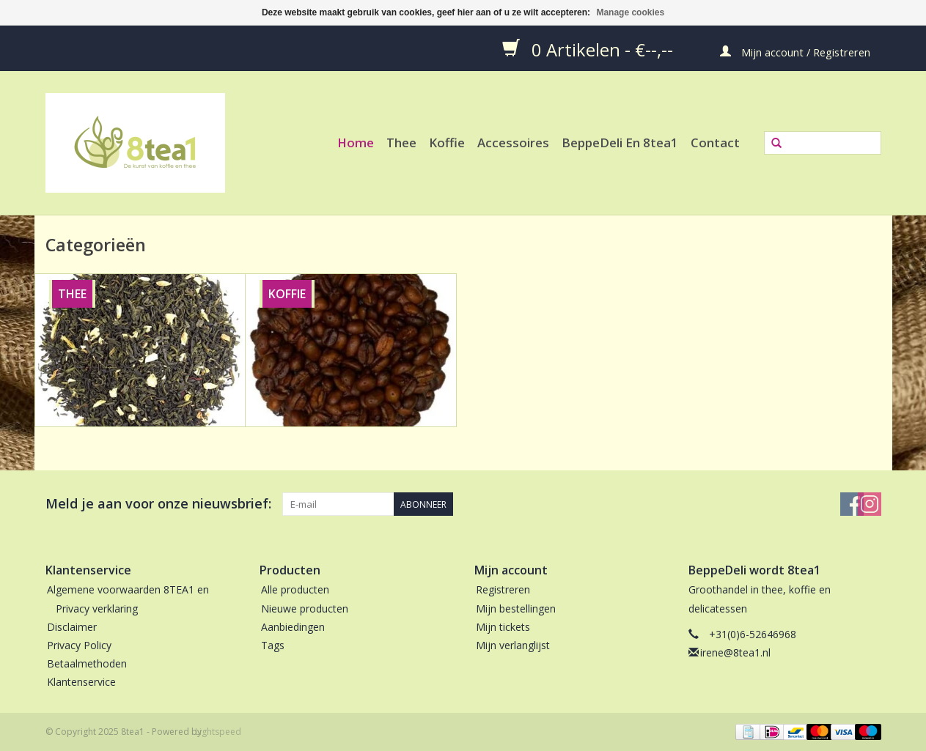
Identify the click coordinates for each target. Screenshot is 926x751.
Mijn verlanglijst (513, 645)
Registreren (503, 589)
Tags (272, 645)
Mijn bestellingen (516, 608)
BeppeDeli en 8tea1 (620, 142)
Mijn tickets (503, 627)
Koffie (447, 142)
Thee (401, 142)
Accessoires (513, 142)
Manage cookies (630, 12)
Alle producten (295, 589)
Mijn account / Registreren (795, 51)
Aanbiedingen (293, 627)
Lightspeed (218, 731)
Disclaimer (72, 627)
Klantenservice (81, 682)
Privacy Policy (79, 645)
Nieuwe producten (304, 608)
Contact (715, 142)
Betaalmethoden (87, 663)
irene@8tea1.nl (735, 652)
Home (355, 142)
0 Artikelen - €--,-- (589, 49)
